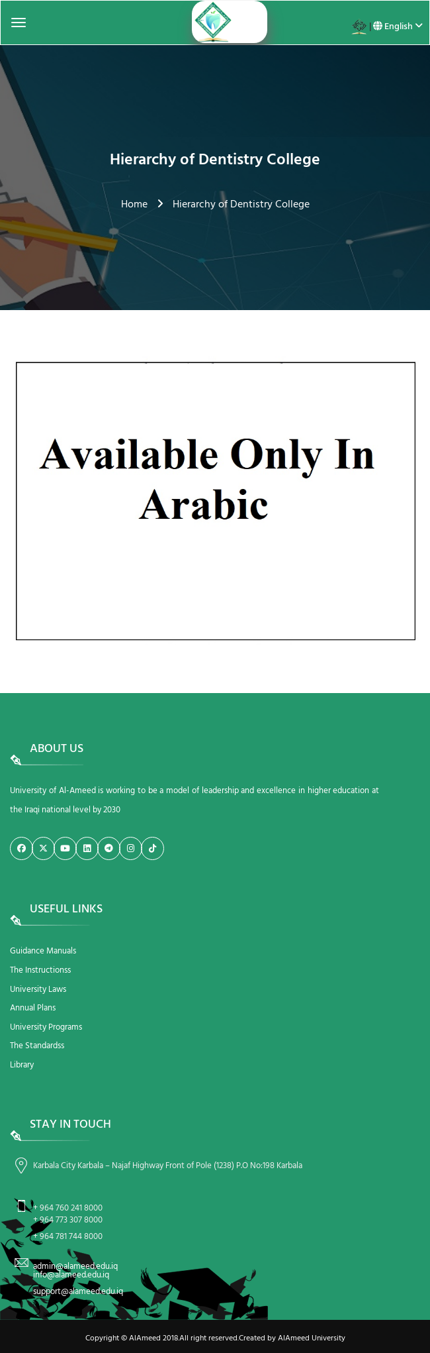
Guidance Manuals (43, 951)
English (398, 26)
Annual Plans (33, 1008)
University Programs (46, 1027)
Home (134, 204)
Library (22, 1065)
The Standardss (37, 1046)
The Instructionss (40, 970)
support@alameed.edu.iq (78, 1292)
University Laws (38, 990)
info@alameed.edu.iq (71, 1275)
